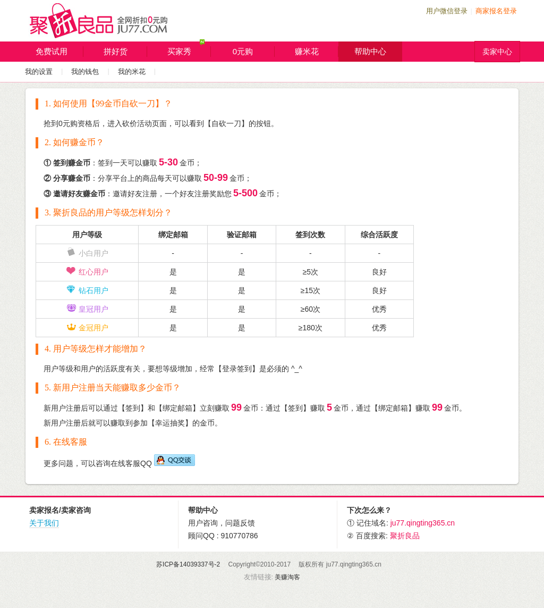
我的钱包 (85, 72)
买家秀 (189, 49)
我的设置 (39, 72)
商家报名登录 (496, 11)
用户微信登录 (447, 11)
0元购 (254, 51)
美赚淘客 (287, 577)
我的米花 (132, 72)
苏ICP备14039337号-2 (188, 564)
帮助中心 (370, 51)
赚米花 (317, 51)
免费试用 (59, 51)
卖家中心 (497, 51)
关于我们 (44, 523)
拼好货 (126, 51)
